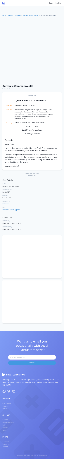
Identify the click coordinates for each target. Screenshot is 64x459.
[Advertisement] (32, 50)
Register (59, 3)
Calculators (6, 403)
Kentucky (18, 15)
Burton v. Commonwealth (18, 86)
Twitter (5, 447)
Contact (5, 420)
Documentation (8, 422)
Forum (4, 409)
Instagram (6, 444)
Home (4, 15)
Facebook (6, 441)
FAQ (4, 425)
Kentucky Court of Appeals (30, 15)
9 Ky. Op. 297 (6, 89)
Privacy (5, 428)
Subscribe (32, 363)
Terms (4, 430)
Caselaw (10, 15)
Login (51, 3)
